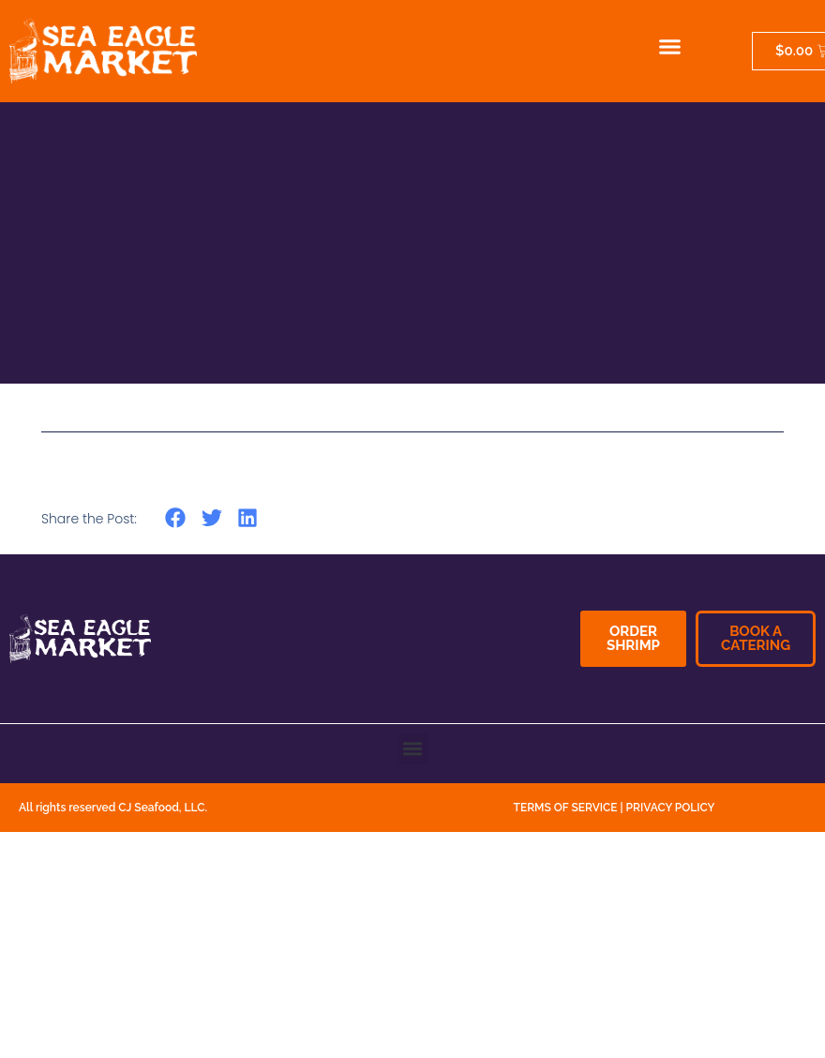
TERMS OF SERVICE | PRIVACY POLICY (614, 807)
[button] (670, 47)
